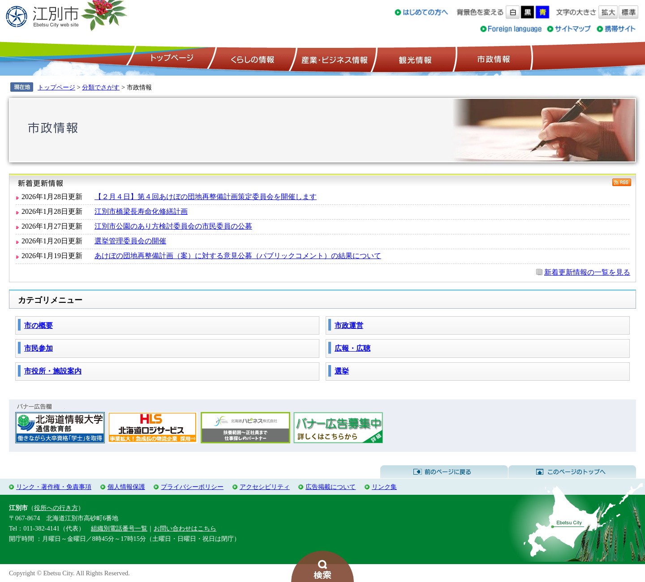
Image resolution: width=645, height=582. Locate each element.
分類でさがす (101, 87)
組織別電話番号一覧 (119, 528)
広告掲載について (330, 486)
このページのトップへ (572, 472)
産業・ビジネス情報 (333, 58)
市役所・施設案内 (53, 371)
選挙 (342, 371)
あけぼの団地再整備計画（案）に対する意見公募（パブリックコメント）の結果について (238, 255)
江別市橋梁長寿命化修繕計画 (141, 211)
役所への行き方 (56, 507)
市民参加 (38, 348)
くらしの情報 (252, 58)
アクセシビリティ (265, 486)
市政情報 (492, 58)
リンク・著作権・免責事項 (53, 486)
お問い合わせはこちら (185, 528)
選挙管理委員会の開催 (130, 241)
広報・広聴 (352, 348)
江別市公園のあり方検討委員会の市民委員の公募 (173, 226)
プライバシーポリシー (192, 486)
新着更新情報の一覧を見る (587, 272)
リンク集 (384, 486)
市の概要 (38, 325)
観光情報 (414, 58)
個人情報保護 (126, 486)
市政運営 (349, 325)
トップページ (170, 58)
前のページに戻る (444, 472)
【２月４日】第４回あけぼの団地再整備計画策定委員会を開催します (206, 196)
